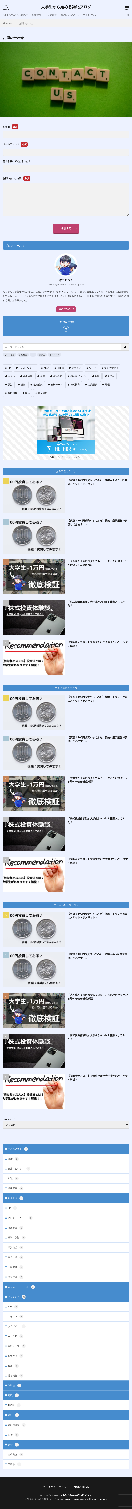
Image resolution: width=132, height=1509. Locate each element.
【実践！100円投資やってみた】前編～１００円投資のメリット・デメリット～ (97, 482)
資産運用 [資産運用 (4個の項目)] (42, 392)
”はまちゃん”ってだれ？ (15, 14)
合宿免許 (15, 1454)
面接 (13, 1435)
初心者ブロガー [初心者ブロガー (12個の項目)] (78, 376)
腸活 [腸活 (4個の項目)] (27, 392)
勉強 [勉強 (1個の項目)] (97, 376)
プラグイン (17, 1326)
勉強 (13, 1395)
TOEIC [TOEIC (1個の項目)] (60, 367)
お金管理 (36, 14)
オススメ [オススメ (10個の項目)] (76, 367)
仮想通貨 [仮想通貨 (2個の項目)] (27, 376)
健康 (13, 1159)
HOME (9, 23)
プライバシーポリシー (55, 1487)
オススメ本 (54, 355)
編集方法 (15, 1356)
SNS (13, 1307)
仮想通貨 (15, 1228)
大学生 (42, 355)
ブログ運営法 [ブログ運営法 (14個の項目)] (111, 367)
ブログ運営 (51, 14)
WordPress (100, 1499)
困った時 (15, 1336)
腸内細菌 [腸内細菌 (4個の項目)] (12, 392)
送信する (66, 228)
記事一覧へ (65, 308)
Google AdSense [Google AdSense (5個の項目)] (27, 367)
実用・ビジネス (19, 1169)
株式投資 (15, 1257)
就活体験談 (17, 1425)
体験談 (14, 1385)
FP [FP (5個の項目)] (9, 367)
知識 (13, 1178)
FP (33, 355)
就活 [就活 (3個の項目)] (10, 384)
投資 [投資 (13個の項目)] (23, 384)
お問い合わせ (26, 23)
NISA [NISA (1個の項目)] (46, 367)
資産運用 (15, 1188)
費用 (13, 1366)
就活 (13, 1415)
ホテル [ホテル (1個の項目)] (11, 376)
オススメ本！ (18, 1149)
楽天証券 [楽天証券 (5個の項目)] (92, 384)
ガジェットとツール (21, 1287)
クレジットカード (20, 1218)
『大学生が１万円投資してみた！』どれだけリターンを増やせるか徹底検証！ (98, 563)
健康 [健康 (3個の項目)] (42, 376)
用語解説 (15, 1267)
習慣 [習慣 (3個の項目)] (107, 384)
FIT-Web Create (69, 1499)
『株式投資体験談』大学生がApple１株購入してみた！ (96, 603)
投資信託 (23, 355)
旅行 (13, 1445)
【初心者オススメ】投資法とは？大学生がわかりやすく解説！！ (98, 644)
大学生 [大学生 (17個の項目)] (110, 376)
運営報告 (15, 1376)
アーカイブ (8, 1119)
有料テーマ (17, 1346)
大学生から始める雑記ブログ (66, 7)
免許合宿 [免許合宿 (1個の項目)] (57, 376)
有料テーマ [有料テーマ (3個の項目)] (56, 384)
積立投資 (15, 1277)
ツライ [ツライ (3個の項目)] (92, 367)
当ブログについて (69, 14)
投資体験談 (17, 1238)
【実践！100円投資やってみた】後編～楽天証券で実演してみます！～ (97, 522)
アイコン (15, 1316)
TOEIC (14, 1405)
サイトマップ (90, 14)
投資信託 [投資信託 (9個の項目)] (38, 384)
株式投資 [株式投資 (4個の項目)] (75, 384)
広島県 (14, 1464)
